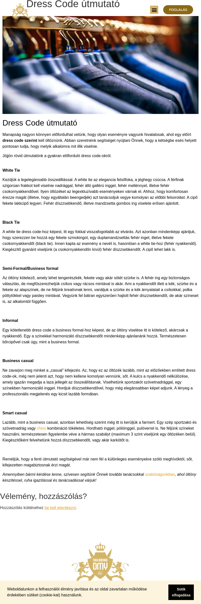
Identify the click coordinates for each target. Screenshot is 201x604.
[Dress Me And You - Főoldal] (20, 9)
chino (41, 428)
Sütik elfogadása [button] (181, 592)
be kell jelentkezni (60, 508)
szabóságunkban (160, 474)
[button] (154, 10)
